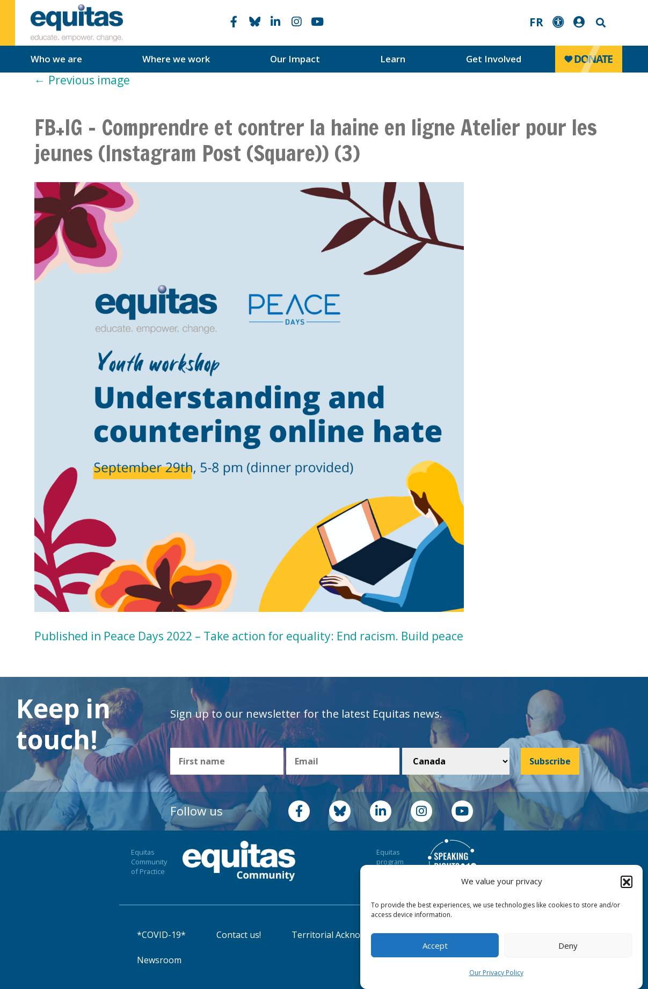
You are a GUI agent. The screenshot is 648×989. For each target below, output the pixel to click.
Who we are (56, 59)
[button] (626, 885)
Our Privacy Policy (496, 976)
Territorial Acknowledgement (351, 935)
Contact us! (238, 935)
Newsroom (159, 960)
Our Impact (295, 59)
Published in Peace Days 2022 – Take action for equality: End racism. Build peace (248, 636)
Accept (435, 949)
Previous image (82, 80)
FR (536, 22)
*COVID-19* (161, 935)
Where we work (176, 59)
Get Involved (493, 59)
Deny (568, 949)
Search (600, 23)
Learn (392, 59)
